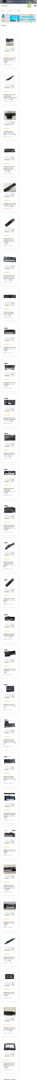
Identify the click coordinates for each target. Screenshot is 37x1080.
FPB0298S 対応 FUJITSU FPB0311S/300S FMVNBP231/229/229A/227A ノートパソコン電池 (29, 60)
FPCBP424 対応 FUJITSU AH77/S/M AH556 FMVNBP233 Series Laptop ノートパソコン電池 (27, 737)
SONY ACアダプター (6, 1024)
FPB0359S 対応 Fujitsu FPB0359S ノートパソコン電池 (8, 521)
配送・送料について (24, 1032)
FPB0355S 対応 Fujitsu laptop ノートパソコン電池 (27, 380)
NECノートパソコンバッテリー (8, 1016)
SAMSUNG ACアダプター (7, 1021)
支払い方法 (22, 1027)
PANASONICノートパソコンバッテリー (10, 1008)
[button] (29, 5)
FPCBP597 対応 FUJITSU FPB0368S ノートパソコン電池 (27, 203)
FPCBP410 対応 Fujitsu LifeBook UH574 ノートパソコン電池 (27, 846)
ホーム (2, 10)
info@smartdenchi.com (9, 1048)
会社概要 (22, 1021)
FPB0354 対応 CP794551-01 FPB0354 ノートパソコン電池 (9, 380)
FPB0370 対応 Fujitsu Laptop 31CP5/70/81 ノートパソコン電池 (27, 168)
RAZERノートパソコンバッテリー (9, 1010)
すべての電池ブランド (6, 1037)
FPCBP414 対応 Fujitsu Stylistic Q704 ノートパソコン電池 (9, 700)
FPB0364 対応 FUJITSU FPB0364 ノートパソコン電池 (9, 346)
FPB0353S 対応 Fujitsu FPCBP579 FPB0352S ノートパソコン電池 (27, 346)
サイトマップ (4, 1045)
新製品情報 (3, 1043)
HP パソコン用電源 (5, 1032)
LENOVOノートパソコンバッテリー (9, 1013)
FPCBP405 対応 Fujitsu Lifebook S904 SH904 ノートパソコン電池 (9, 774)
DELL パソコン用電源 (6, 1029)
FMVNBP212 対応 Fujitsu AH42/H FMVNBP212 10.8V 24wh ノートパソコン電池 (27, 954)
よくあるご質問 (23, 1024)
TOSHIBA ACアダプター (7, 1027)
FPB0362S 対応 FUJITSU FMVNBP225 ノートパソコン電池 (8, 237)
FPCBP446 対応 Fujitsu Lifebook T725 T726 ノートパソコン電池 (27, 521)
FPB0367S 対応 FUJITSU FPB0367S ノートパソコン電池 (27, 451)
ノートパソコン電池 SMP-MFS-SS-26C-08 (28, 981)
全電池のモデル (4, 1040)
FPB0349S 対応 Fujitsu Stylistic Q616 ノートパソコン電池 (8, 556)
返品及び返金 (23, 1029)
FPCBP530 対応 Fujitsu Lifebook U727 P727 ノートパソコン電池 (9, 274)
